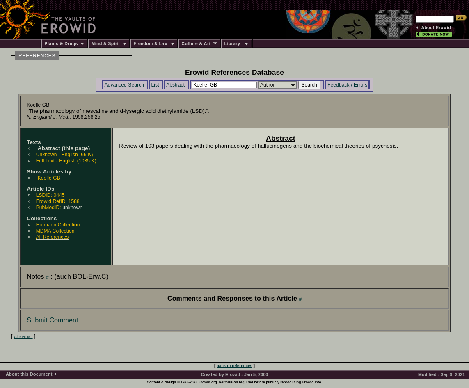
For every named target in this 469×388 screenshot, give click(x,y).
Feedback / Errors (347, 85)
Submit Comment (52, 320)
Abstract (175, 85)
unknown (72, 207)
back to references (234, 365)
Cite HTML (23, 337)
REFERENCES (36, 56)
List (155, 85)
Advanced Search (124, 85)
